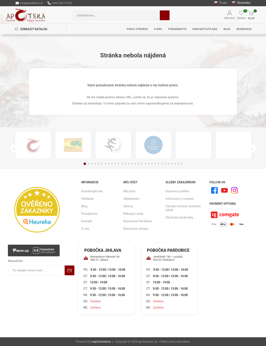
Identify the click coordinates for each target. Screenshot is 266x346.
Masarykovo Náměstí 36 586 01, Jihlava (101, 258)
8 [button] (108, 163)
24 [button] (162, 163)
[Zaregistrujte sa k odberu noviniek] (36, 270)
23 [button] (158, 163)
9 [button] (112, 163)
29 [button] (178, 163)
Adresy (128, 206)
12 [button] (122, 163)
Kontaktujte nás (92, 191)
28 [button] (175, 163)
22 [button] (155, 163)
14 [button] (128, 163)
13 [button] (125, 163)
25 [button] (165, 163)
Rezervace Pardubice (138, 221)
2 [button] (88, 163)
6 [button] (102, 163)
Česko (221, 2)
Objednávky (131, 199)
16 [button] (135, 163)
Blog (84, 206)
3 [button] (92, 163)
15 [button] (132, 163)
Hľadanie (165, 15)
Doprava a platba (177, 191)
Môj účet (229, 18)
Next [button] (252, 148)
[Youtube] (224, 190)
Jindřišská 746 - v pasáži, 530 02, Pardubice (164, 258)
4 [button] (95, 163)
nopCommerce (101, 341)
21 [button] (152, 163)
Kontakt (86, 221)
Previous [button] (14, 148)
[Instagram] (234, 190)
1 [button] (85, 163)
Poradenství (89, 214)
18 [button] (142, 163)
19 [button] (145, 163)
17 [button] (138, 163)
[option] (33, 145)
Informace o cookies (180, 199)
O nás (85, 229)
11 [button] (118, 163)
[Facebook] (214, 190)
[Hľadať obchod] (116, 15)
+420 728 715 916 (60, 3)
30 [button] (181, 163)
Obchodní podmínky (179, 217)
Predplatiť (69, 270)
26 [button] (168, 163)
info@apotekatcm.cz (29, 3)
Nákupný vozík (133, 214)
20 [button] (148, 163)
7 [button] (105, 163)
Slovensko (241, 2)
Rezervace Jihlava (135, 229)
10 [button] (115, 163)
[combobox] (116, 15)
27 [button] (171, 163)
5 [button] (98, 163)
